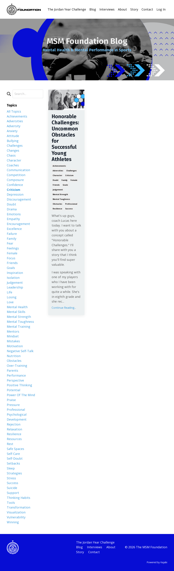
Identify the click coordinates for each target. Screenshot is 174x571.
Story (134, 9)
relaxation (14, 429)
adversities (58, 170)
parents (12, 370)
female (74, 180)
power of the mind (21, 395)
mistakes (13, 341)
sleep (11, 468)
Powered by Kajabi (157, 562)
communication (18, 170)
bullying (13, 141)
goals (65, 185)
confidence (15, 185)
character (57, 175)
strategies (14, 473)
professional (71, 204)
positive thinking (19, 385)
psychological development (17, 416)
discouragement (19, 199)
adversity (13, 126)
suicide (12, 488)
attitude (13, 136)
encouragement (18, 224)
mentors (13, 331)
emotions (14, 214)
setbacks (13, 463)
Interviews (107, 9)
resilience (57, 208)
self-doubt (15, 458)
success (69, 208)
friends (56, 185)
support (13, 493)
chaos (11, 155)
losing (11, 297)
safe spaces (15, 449)
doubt (55, 180)
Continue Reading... (64, 308)
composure (15, 180)
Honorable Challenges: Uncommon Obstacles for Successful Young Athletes (65, 137)
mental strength (60, 194)
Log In (161, 9)
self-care (13, 454)
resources (14, 439)
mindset (13, 336)
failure (12, 234)
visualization (16, 512)
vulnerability (16, 517)
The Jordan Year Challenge (67, 9)
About (122, 9)
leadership (15, 287)
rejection (13, 424)
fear (10, 243)
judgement (58, 189)
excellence (14, 229)
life (9, 292)
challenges (71, 170)
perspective (15, 380)
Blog (92, 9)
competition (16, 175)
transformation (18, 507)
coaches (13, 165)
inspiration (15, 273)
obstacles (57, 204)
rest (10, 444)
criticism (69, 175)
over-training (17, 366)
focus (11, 258)
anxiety (12, 131)
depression (15, 194)
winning (13, 522)
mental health (17, 307)
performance (16, 375)
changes (13, 150)
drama (12, 209)
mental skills (16, 312)
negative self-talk (20, 351)
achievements (59, 166)
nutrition (14, 356)
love (10, 302)
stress (11, 478)
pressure (13, 405)
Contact (147, 9)
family (64, 180)
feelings (13, 248)
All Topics (14, 111)
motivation (15, 346)
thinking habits (18, 498)
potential (13, 390)
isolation (13, 278)
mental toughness (61, 199)
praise (11, 400)
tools (11, 503)
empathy (13, 219)
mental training (18, 326)
